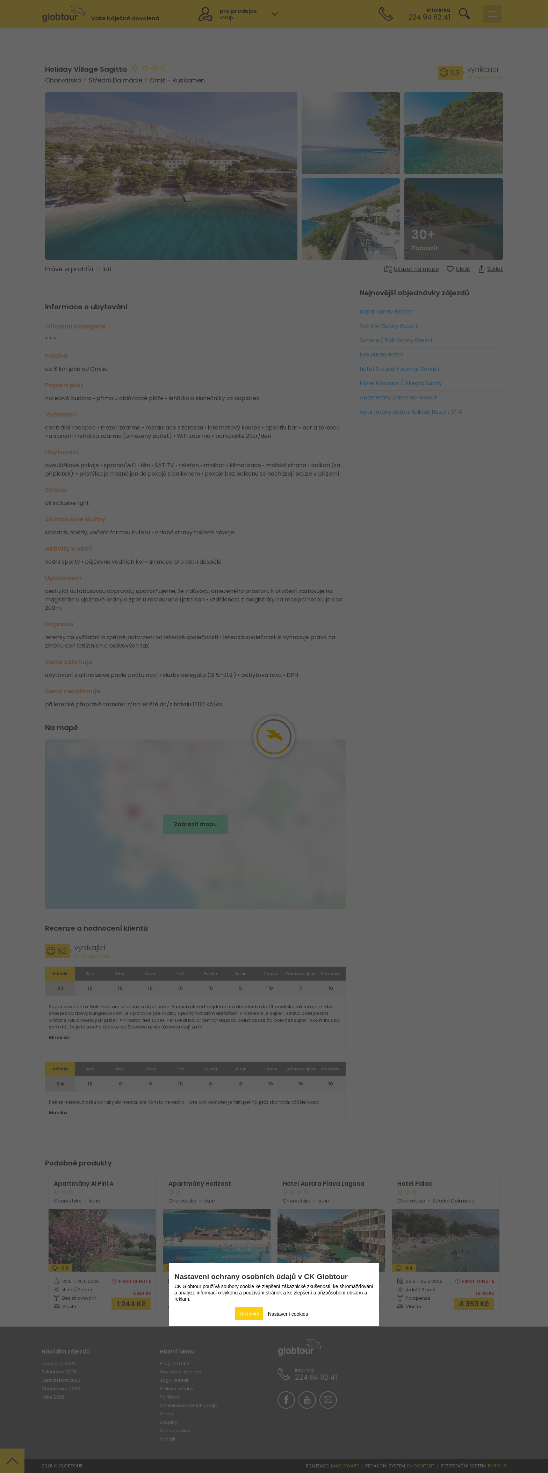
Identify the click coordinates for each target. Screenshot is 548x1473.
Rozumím (248, 1313)
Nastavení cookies (288, 1314)
